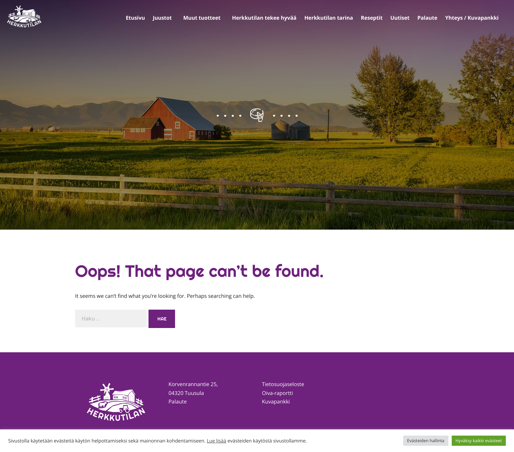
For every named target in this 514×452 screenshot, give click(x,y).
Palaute (427, 17)
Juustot (162, 17)
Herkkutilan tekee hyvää (264, 17)
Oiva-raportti (277, 393)
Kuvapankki (276, 401)
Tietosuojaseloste (283, 384)
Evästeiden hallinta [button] (426, 440)
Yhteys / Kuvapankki (472, 17)
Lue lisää (216, 441)
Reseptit (372, 17)
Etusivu (135, 17)
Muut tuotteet (202, 17)
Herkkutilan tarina (328, 17)
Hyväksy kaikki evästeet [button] (479, 440)
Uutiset (399, 17)
